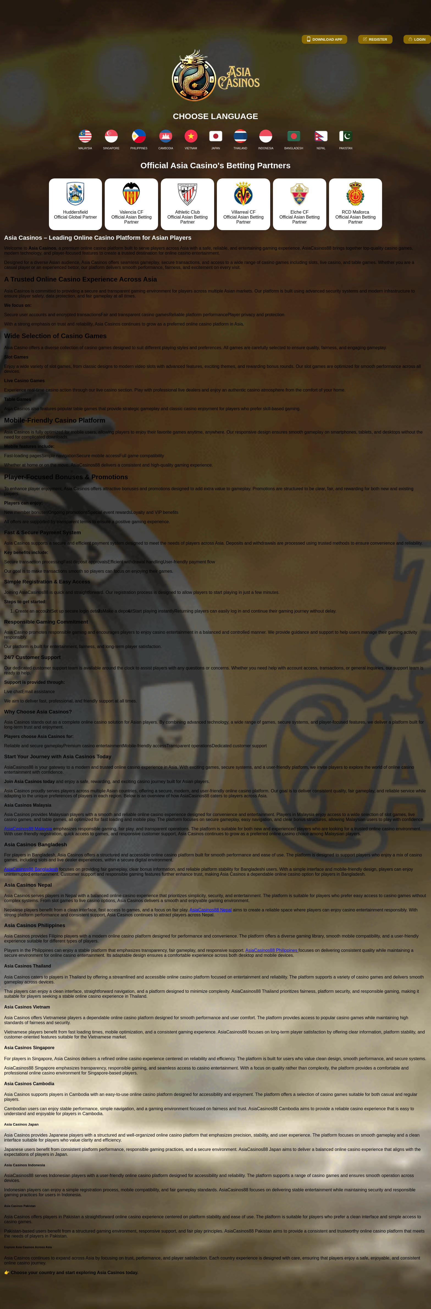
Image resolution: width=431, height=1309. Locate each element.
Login (417, 39)
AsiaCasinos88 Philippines (272, 950)
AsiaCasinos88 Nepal (211, 910)
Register (375, 39)
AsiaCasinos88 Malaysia (28, 828)
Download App (324, 39)
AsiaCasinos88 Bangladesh (31, 869)
